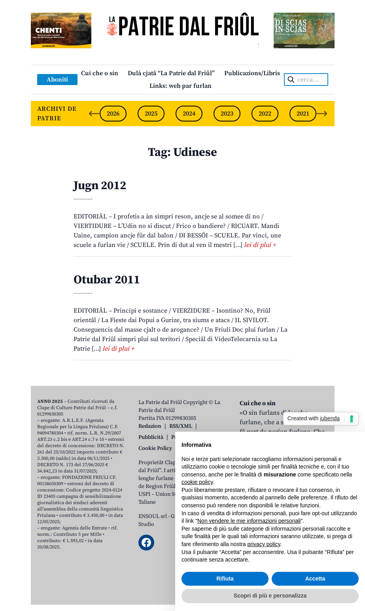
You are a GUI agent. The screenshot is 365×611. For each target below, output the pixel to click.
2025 (151, 114)
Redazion (149, 426)
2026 (113, 114)
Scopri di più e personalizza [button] (270, 595)
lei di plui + (260, 245)
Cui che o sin (99, 73)
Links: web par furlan (180, 86)
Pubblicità (150, 437)
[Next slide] (322, 113)
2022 (265, 114)
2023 (227, 114)
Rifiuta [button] (225, 578)
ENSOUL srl (152, 516)
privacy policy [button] (264, 544)
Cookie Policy (155, 448)
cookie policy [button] (197, 482)
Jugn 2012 (100, 185)
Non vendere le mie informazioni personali (249, 521)
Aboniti (57, 79)
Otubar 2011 (107, 279)
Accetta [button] (315, 578)
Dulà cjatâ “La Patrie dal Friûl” (171, 73)
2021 (303, 114)
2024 (189, 114)
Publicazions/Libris (252, 73)
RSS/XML (180, 426)
